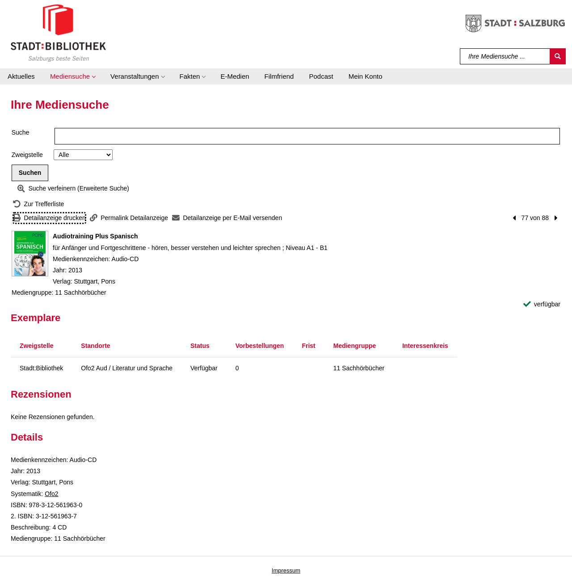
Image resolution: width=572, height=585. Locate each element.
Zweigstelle (27, 154)
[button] (72, 76)
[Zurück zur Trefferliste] (38, 204)
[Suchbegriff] (505, 56)
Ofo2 (51, 493)
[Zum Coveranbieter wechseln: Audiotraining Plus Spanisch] (30, 253)
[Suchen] (558, 56)
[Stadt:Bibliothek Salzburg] (58, 32)
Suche (20, 132)
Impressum (286, 570)
